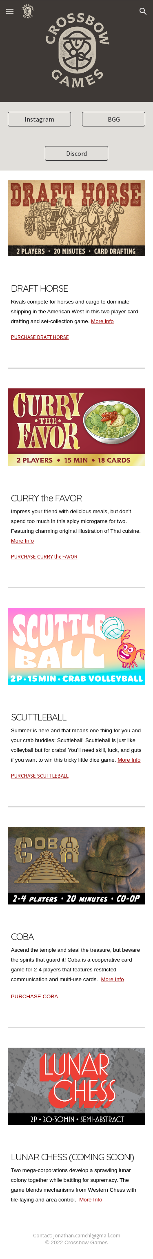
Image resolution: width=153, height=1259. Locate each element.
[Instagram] (39, 119)
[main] (77, 310)
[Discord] (76, 153)
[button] (10, 11)
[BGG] (113, 119)
